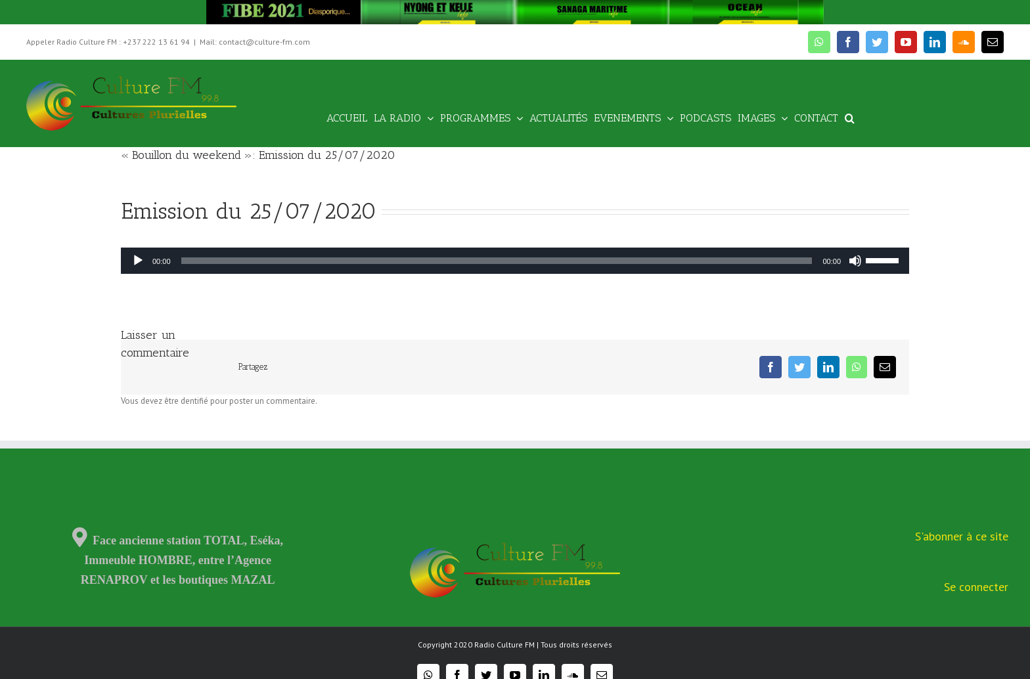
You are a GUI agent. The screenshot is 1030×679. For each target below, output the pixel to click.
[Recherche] (850, 117)
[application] (515, 261)
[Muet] (855, 260)
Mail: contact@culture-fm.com (255, 42)
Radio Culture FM (504, 644)
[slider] (497, 260)
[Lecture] (138, 260)
